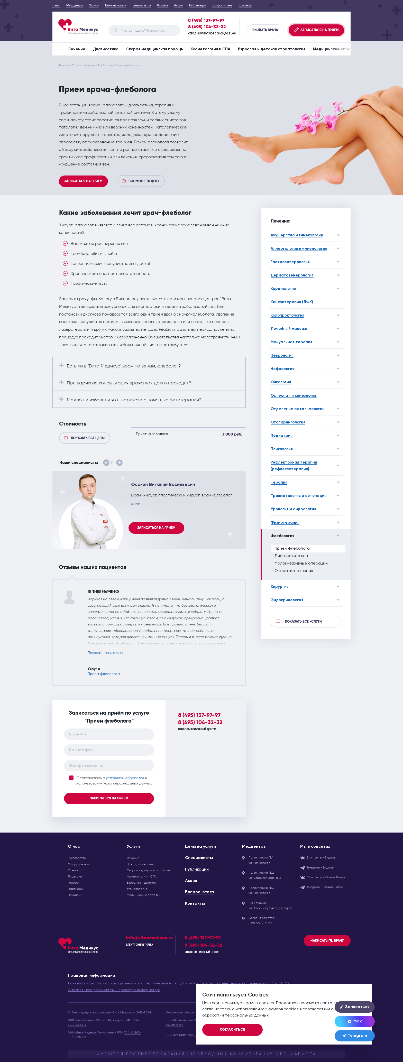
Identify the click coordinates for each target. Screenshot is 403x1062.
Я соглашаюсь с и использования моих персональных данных (110, 780)
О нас (56, 5)
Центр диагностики (141, 864)
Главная (64, 65)
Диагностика (105, 49)
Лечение (76, 49)
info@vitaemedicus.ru (149, 937)
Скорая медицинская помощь (154, 49)
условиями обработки (125, 778)
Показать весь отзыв (105, 653)
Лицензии (75, 876)
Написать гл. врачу (327, 941)
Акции (178, 5)
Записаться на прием (83, 181)
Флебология (105, 65)
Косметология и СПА (210, 49)
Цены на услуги (115, 5)
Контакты (245, 5)
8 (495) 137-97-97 (206, 20)
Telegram (355, 1036)
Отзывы (162, 5)
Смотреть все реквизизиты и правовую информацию (114, 990)
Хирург (136, 504)
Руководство (77, 858)
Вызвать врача (265, 30)
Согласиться (232, 1029)
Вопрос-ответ (222, 5)
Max (355, 1021)
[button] (106, 462)
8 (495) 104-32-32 (207, 26)
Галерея (74, 882)
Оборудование (79, 864)
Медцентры (74, 5)
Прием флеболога (104, 674)
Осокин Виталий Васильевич (163, 484)
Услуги (93, 5)
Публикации (197, 5)
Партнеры (75, 889)
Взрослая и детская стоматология (271, 49)
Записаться (355, 1007)
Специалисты (142, 5)
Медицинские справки (335, 49)
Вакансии (75, 895)
